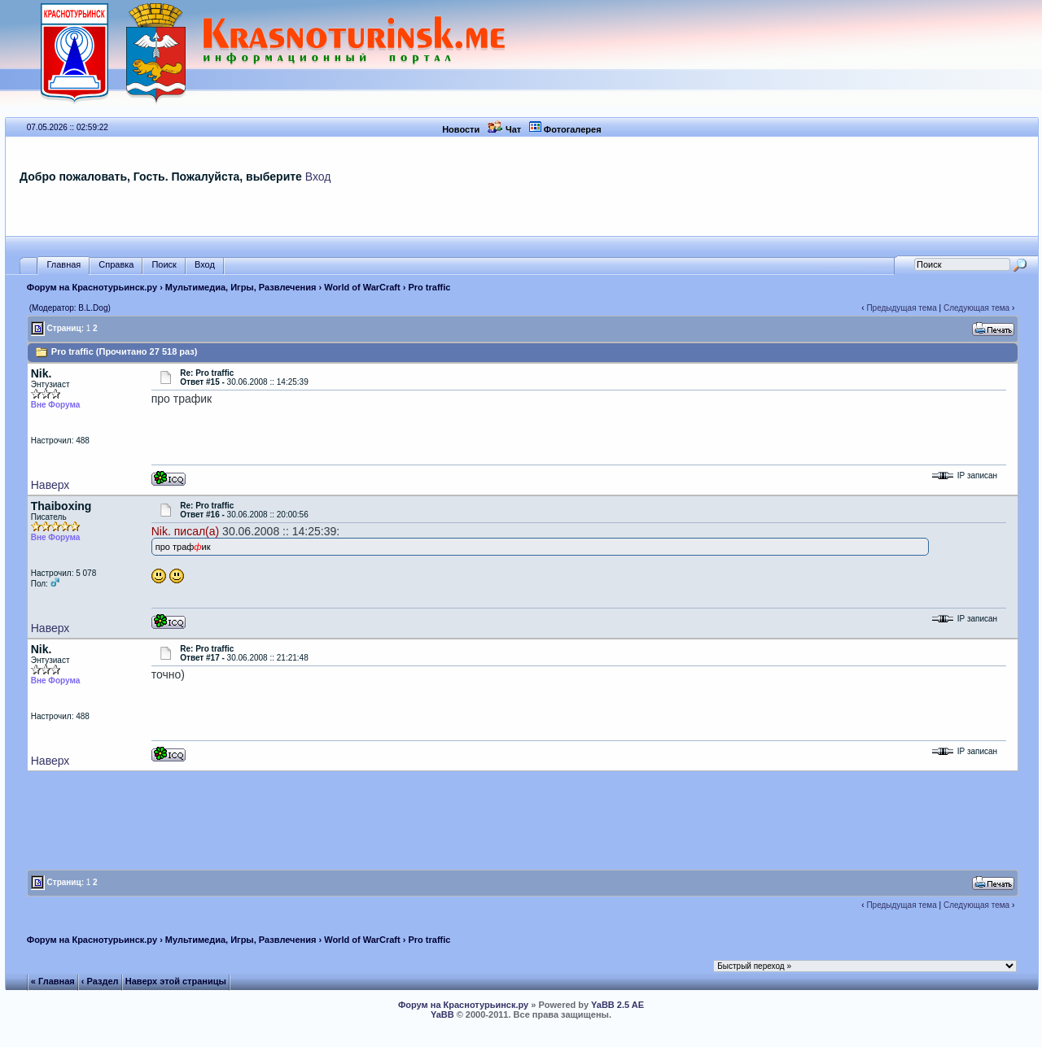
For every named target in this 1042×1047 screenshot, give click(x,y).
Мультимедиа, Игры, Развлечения (241, 287)
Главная (63, 265)
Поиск (163, 265)
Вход (318, 176)
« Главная (53, 981)
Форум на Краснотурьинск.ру (92, 287)
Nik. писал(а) (185, 531)
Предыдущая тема (901, 307)
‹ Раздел (100, 981)
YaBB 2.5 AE (617, 1005)
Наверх (50, 484)
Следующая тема (976, 307)
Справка (116, 265)
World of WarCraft (362, 287)
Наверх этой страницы (175, 981)
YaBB (442, 1014)
